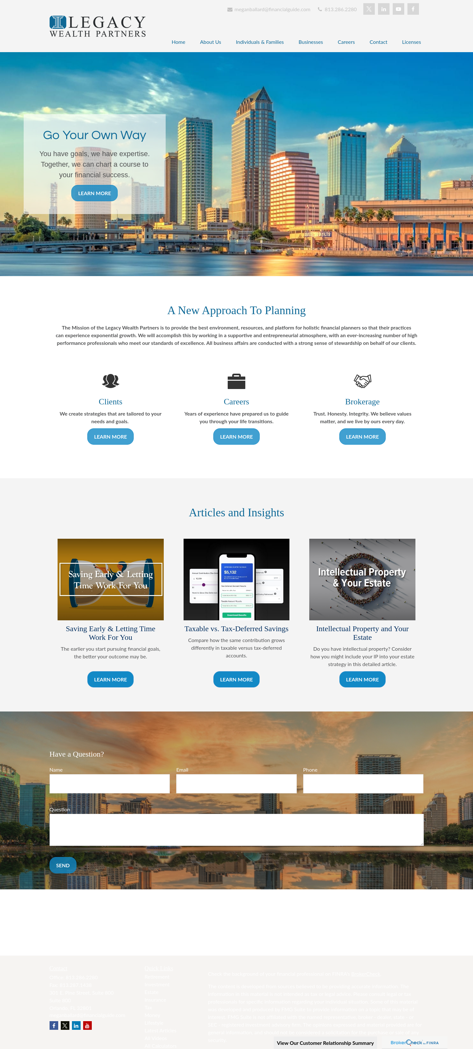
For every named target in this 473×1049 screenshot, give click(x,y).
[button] (178, 41)
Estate (152, 992)
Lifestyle (154, 1023)
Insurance (155, 1000)
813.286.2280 (337, 9)
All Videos (156, 1038)
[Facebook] (413, 9)
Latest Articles (161, 1030)
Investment (157, 984)
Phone (310, 770)
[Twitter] (369, 9)
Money (152, 1015)
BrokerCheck (365, 974)
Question (60, 809)
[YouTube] (398, 9)
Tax (148, 1007)
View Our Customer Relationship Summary (325, 1043)
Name (56, 770)
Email (182, 770)
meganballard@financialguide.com (269, 9)
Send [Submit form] (63, 865)
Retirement (157, 977)
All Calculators (161, 1046)
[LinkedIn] (384, 9)
